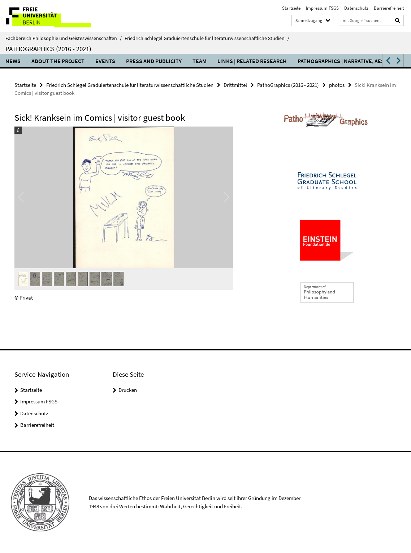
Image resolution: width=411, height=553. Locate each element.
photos (337, 84)
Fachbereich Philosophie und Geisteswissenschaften (63, 38)
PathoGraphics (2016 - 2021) (48, 48)
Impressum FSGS (322, 8)
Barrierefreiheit (389, 8)
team (199, 61)
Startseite (291, 8)
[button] (387, 60)
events (105, 61)
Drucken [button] (127, 389)
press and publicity (154, 61)
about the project (58, 61)
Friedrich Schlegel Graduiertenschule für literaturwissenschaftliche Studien (207, 38)
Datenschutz (356, 8)
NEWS (13, 61)
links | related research (252, 61)
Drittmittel (235, 84)
